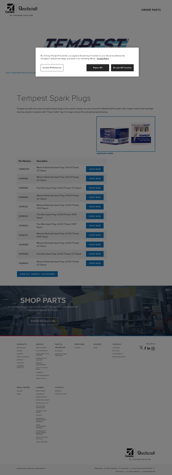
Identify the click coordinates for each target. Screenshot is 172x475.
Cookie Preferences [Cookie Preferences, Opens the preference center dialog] (52, 68)
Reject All (97, 68)
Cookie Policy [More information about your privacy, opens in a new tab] (103, 59)
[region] (87, 62)
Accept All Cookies (122, 68)
